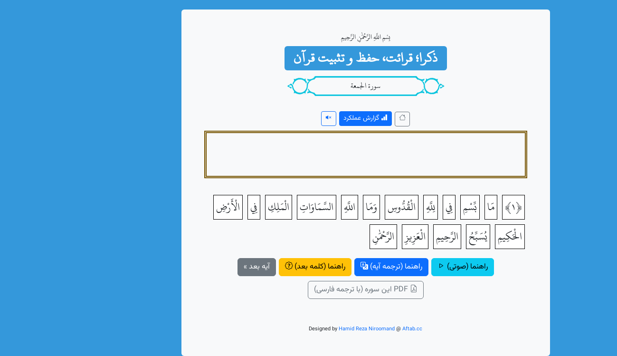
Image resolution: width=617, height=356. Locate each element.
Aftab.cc (355, 329)
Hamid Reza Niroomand (310, 329)
